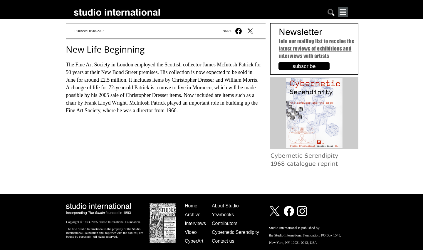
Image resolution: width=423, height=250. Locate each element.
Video (191, 232)
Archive (192, 214)
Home (191, 205)
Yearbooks (223, 214)
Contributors (224, 223)
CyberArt (194, 241)
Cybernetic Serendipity (235, 232)
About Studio (225, 205)
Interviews (195, 223)
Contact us (223, 241)
